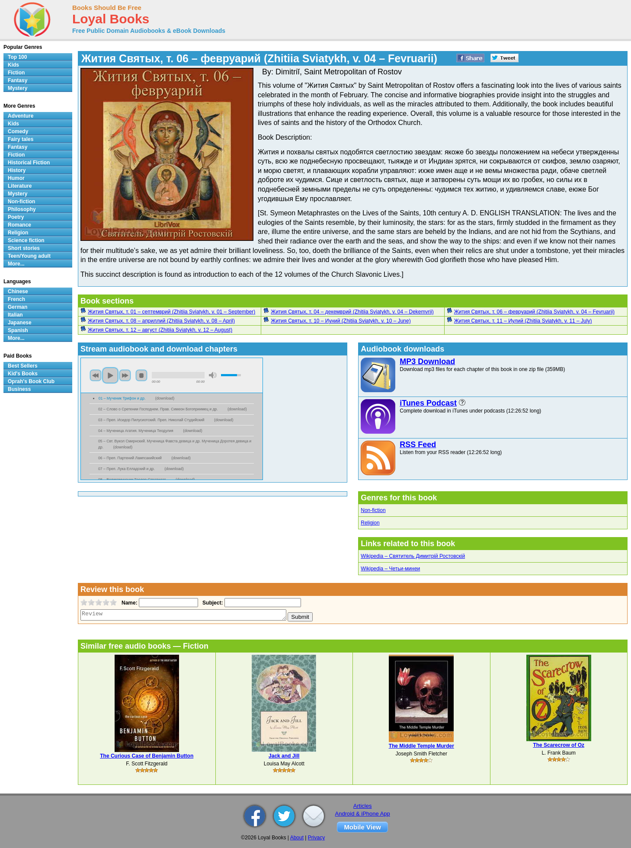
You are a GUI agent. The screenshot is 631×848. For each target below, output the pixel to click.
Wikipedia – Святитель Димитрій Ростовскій (413, 556)
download (165, 398)
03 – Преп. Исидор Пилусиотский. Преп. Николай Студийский (151, 420)
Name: (129, 603)
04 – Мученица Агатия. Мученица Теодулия (136, 431)
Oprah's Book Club (31, 381)
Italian (15, 315)
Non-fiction (373, 510)
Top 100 (17, 57)
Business (19, 389)
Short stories (24, 248)
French (16, 299)
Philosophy (22, 209)
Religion (370, 523)
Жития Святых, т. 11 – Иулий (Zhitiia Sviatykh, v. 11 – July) (523, 321)
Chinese (18, 291)
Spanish (18, 330)
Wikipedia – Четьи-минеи (390, 569)
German (17, 307)
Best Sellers (23, 366)
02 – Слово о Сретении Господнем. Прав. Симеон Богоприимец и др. (158, 409)
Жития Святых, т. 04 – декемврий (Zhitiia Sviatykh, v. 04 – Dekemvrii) (352, 312)
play (110, 375)
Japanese (20, 323)
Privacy (316, 838)
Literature (20, 186)
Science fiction (26, 240)
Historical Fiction (29, 163)
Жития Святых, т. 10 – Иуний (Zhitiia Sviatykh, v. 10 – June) (340, 321)
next (125, 375)
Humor (16, 178)
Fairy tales (20, 139)
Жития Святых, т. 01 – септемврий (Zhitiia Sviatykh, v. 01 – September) (171, 312)
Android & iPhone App (362, 813)
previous (96, 375)
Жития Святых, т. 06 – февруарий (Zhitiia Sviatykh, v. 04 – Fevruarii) (534, 312)
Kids (13, 65)
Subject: (211, 603)
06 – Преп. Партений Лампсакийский (130, 458)
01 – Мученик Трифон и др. (123, 398)
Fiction (16, 73)
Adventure (20, 116)
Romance (19, 225)
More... (16, 264)
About (297, 838)
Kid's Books (23, 374)
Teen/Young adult (29, 256)
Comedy (18, 131)
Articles (362, 806)
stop (141, 375)
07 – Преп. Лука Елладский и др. (127, 469)
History (17, 170)
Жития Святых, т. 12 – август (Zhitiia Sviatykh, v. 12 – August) (160, 330)
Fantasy (17, 80)
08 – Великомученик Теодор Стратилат (132, 479)
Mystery (17, 88)
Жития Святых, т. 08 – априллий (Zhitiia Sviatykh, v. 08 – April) (161, 321)
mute (213, 375)
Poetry (16, 217)
